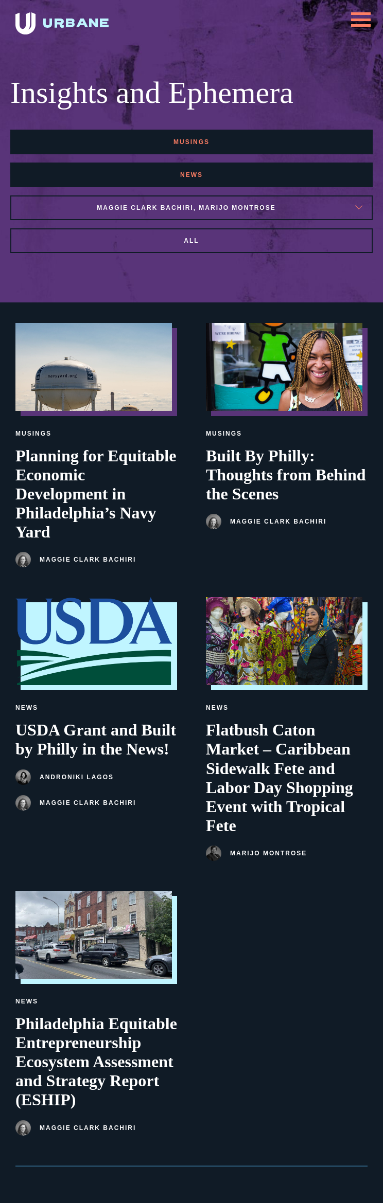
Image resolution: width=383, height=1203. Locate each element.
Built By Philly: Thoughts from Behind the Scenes (286, 474)
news (191, 174)
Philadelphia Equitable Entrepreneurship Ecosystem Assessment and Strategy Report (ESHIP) (96, 1061)
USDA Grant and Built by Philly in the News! (95, 739)
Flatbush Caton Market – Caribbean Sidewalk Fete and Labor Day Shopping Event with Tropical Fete (279, 778)
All (191, 240)
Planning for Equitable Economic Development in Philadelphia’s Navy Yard (95, 493)
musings (191, 142)
